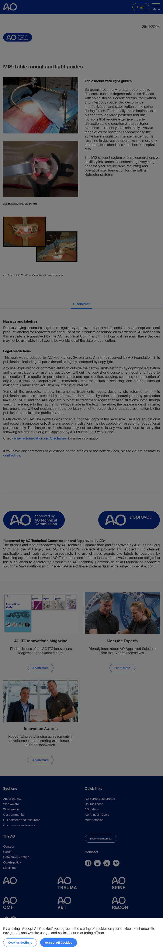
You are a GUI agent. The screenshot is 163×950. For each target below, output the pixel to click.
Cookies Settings (20, 942)
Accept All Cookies (58, 942)
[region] (81, 934)
